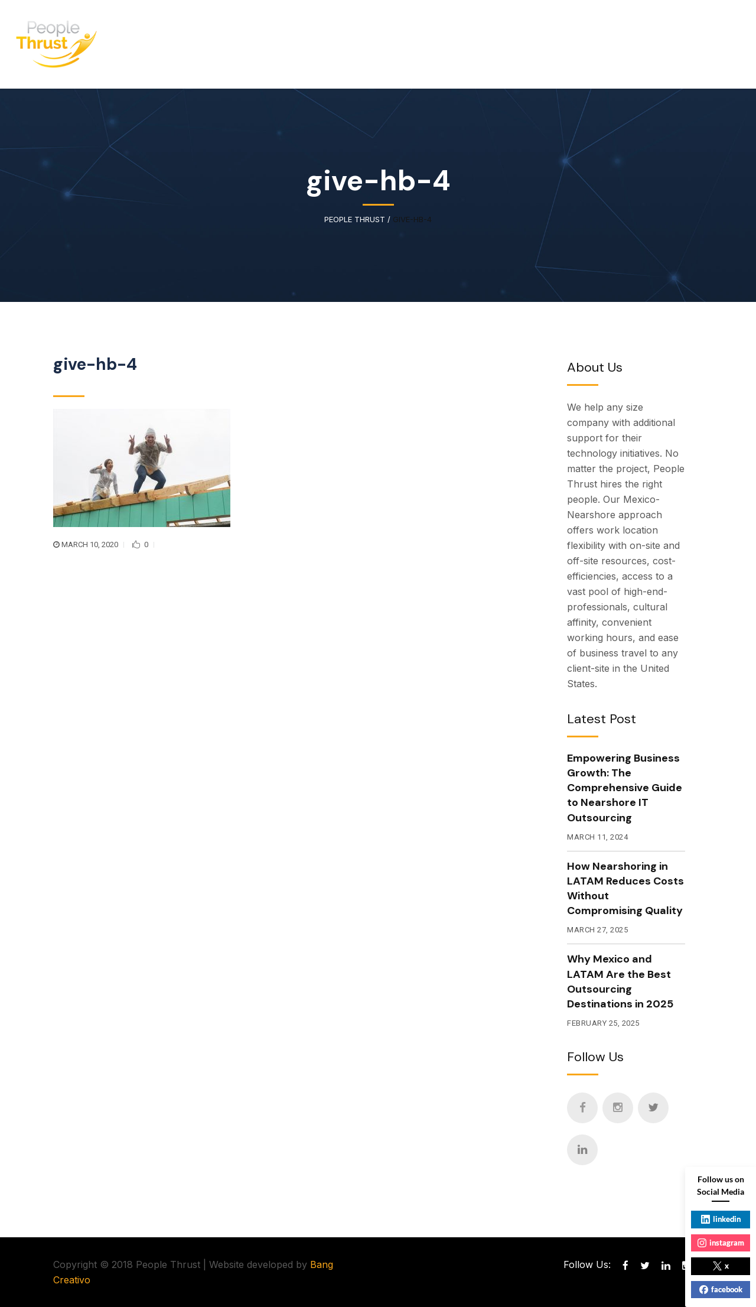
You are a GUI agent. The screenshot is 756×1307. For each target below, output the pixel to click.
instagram (721, 1242)
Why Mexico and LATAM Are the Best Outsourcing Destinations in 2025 (620, 981)
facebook (720, 1289)
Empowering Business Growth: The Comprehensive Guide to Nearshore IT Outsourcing (624, 788)
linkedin (721, 1219)
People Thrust (354, 219)
